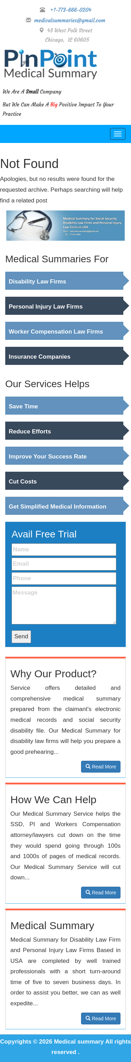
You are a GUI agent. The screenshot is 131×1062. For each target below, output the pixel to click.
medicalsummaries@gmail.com (68, 20)
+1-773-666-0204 (70, 10)
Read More (101, 766)
